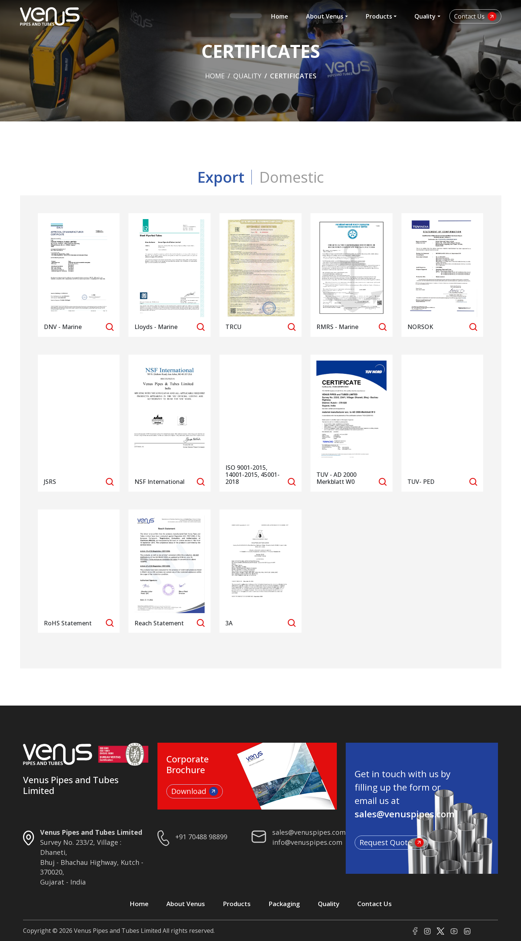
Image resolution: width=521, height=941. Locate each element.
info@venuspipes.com (307, 842)
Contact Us (475, 16)
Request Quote (391, 842)
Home (279, 16)
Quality (425, 16)
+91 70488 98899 (201, 836)
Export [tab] (220, 177)
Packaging (284, 903)
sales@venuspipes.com (309, 832)
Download (194, 791)
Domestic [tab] (291, 177)
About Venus (324, 16)
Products (379, 16)
